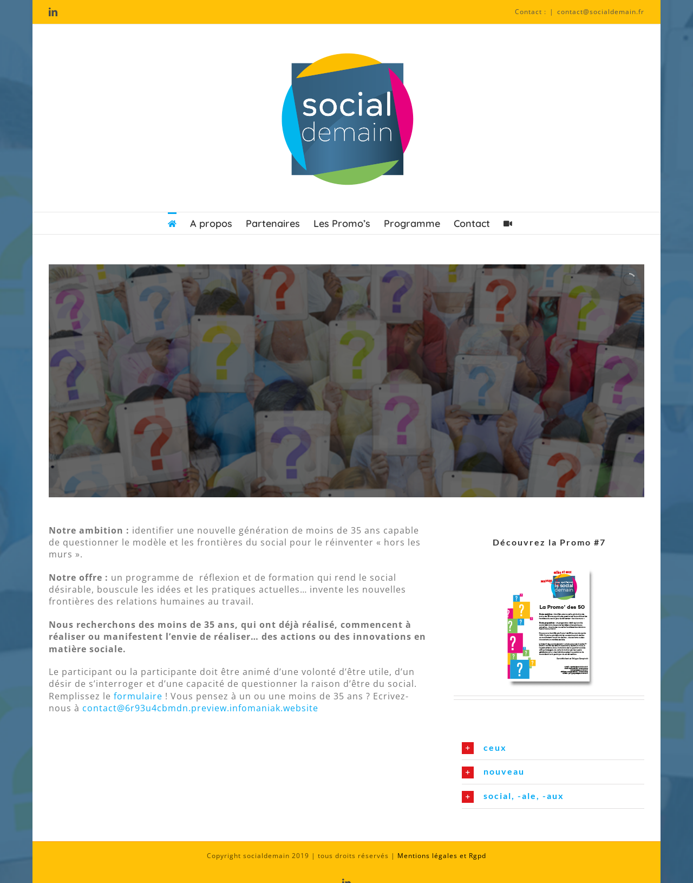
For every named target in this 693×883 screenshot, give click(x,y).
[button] (553, 748)
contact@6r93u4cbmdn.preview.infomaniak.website (200, 708)
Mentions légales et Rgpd (441, 855)
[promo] (549, 564)
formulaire (136, 696)
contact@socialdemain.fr (600, 11)
